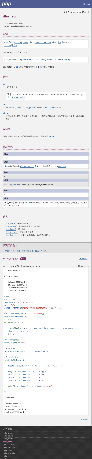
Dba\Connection (43, 42)
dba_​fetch (8, 442)
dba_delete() (11, 226)
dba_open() (17, 107)
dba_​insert (8, 450)
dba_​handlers (9, 447)
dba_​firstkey (9, 445)
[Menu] (88, 3)
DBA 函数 (7, 428)
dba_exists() (11, 223)
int (59, 42)
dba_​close (8, 433)
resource (51, 60)
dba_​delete (8, 436)
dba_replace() (12, 232)
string (18, 42)
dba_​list (7, 456)
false (14, 45)
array (25, 42)
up (4, 266)
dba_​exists (8, 439)
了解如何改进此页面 (11, 251)
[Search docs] (83, 3)
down (8, 266)
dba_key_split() (18, 97)
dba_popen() (30, 107)
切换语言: (68, 12)
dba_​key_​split (9, 453)
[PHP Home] (7, 4)
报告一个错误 (41, 251)
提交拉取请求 (27, 251)
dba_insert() (11, 229)
